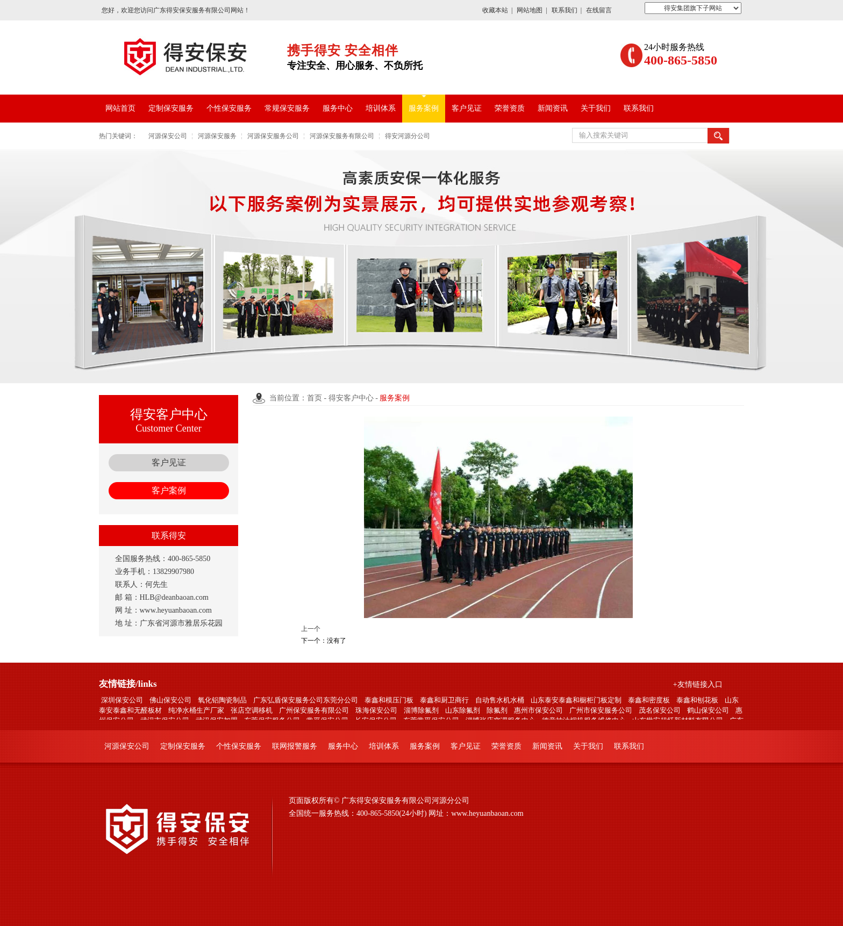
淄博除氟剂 (421, 710)
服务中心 (338, 108)
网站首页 (120, 108)
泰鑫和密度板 (649, 700)
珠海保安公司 (376, 710)
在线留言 (599, 10)
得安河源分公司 (407, 136)
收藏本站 (495, 10)
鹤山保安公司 (708, 710)
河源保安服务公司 (273, 136)
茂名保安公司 (660, 710)
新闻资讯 (553, 108)
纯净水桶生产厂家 (196, 710)
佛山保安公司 (170, 700)
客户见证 (467, 108)
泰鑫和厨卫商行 (444, 700)
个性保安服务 (229, 108)
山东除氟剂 (462, 710)
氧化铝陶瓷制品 (222, 700)
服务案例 (424, 108)
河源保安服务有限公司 (342, 136)
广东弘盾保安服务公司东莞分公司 (305, 700)
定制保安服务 (171, 108)
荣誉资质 (510, 108)
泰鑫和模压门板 (389, 700)
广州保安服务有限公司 (314, 710)
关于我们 (596, 108)
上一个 (310, 629)
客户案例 (169, 490)
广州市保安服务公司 (600, 710)
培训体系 (381, 108)
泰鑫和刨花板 (697, 700)
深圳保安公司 (122, 700)
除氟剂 (497, 710)
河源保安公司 (167, 136)
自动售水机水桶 (499, 700)
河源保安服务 (217, 136)
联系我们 (564, 10)
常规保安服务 (287, 108)
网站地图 (529, 10)
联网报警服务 (294, 746)
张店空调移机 (252, 710)
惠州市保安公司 (538, 710)
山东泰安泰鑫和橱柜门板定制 (576, 700)
